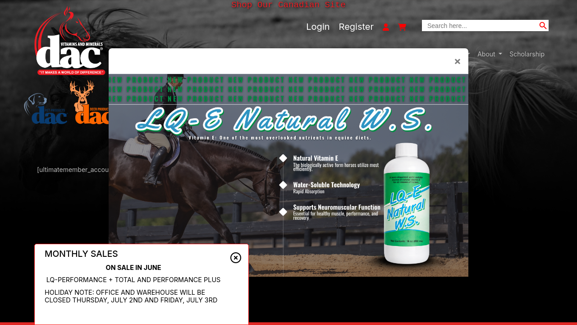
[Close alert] (236, 258)
